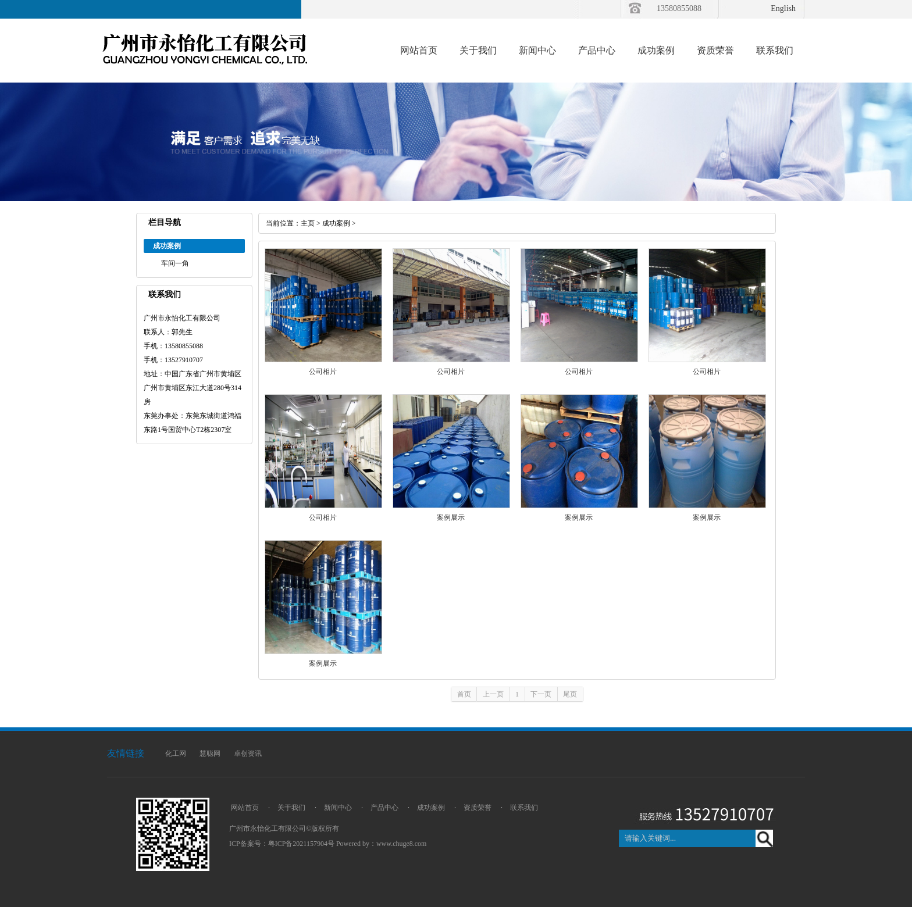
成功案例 (656, 50)
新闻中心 (537, 50)
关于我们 (478, 50)
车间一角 (175, 263)
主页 (308, 223)
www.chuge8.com (401, 844)
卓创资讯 (248, 753)
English (783, 8)
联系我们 (774, 50)
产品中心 (596, 50)
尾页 (570, 694)
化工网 (175, 753)
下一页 (540, 694)
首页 (464, 694)
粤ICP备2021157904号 (301, 844)
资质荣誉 (715, 50)
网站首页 (418, 50)
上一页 (493, 694)
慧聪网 (210, 753)
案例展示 (451, 517)
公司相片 (323, 371)
